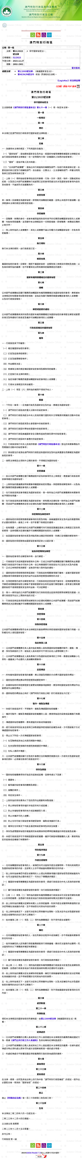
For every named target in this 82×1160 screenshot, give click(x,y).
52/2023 (17, 57)
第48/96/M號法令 (26, 74)
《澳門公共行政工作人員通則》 (24, 1040)
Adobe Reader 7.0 (34, 1153)
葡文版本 (76, 67)
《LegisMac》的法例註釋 (68, 80)
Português (73, 3)
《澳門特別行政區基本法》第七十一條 (29, 107)
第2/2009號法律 (25, 71)
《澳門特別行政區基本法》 (49, 444)
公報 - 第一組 (8, 47)
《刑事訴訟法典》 (14, 1097)
